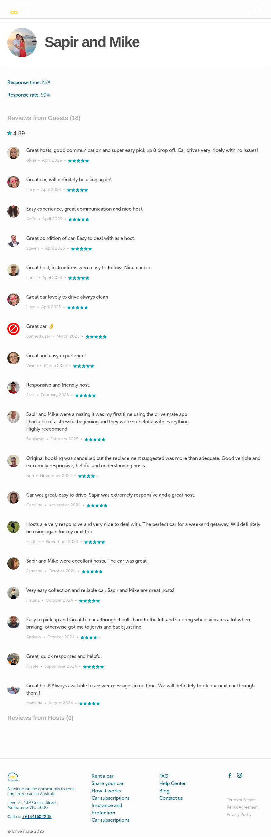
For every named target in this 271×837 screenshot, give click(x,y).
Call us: (29, 816)
